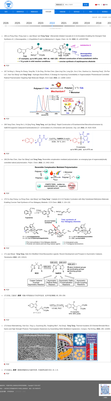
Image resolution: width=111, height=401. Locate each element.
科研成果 (48, 11)
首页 (6, 11)
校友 (90, 11)
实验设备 (62, 11)
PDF (7, 65)
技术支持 (18, 391)
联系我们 (105, 11)
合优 (24, 391)
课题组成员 (34, 11)
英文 (106, 4)
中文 (98, 4)
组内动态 (77, 11)
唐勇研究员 (20, 11)
